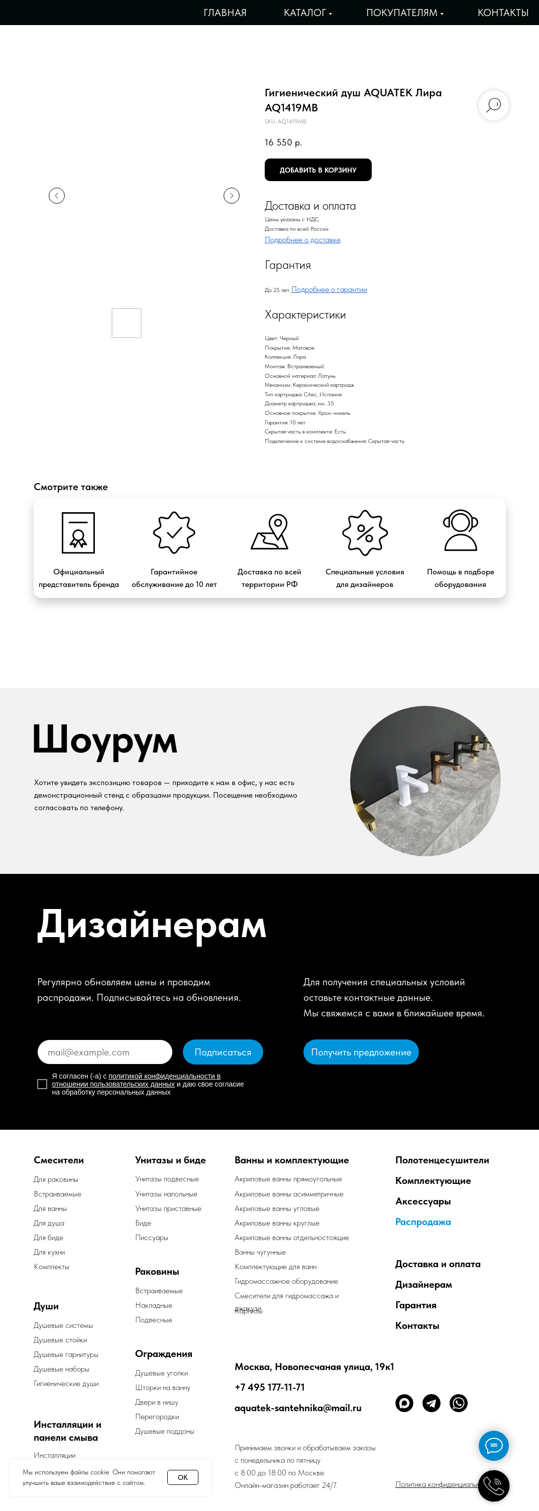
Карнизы (249, 1310)
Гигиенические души (66, 1383)
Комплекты (51, 1266)
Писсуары (151, 1237)
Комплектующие (433, 1180)
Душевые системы (63, 1325)
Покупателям (402, 13)
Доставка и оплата (438, 1264)
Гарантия (416, 1305)
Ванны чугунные (260, 1252)
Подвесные (153, 1319)
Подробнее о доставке (303, 239)
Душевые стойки (60, 1339)
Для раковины (56, 1179)
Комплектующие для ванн (275, 1266)
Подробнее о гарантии (329, 289)
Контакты (503, 13)
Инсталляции (54, 1455)
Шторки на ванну (162, 1387)
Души (46, 1306)
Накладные (153, 1305)
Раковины (157, 1271)
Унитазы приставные (168, 1208)
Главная (225, 13)
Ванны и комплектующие (292, 1160)
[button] (361, 1052)
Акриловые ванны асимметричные (289, 1193)
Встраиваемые (159, 1290)
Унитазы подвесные (167, 1178)
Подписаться (223, 1052)
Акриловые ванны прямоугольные (288, 1178)
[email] (105, 1052)
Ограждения (163, 1353)
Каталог (305, 13)
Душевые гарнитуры (66, 1354)
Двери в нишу (156, 1402)
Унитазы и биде (170, 1160)
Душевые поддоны (164, 1431)
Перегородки (157, 1416)
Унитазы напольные (166, 1193)
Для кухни (49, 1252)
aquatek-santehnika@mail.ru (298, 1408)
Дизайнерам (423, 1284)
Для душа (49, 1223)
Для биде (48, 1237)
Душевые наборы (61, 1369)
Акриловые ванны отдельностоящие (292, 1237)
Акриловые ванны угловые (277, 1208)
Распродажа (423, 1222)
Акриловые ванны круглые (277, 1223)
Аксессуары (423, 1201)
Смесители (59, 1160)
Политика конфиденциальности (444, 1484)
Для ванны (50, 1208)
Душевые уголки (161, 1373)
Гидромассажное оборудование (286, 1281)
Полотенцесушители (442, 1160)
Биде (143, 1223)
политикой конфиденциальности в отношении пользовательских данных (136, 1080)
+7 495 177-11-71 (270, 1387)
